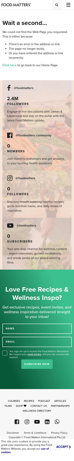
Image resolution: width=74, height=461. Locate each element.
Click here (9, 65)
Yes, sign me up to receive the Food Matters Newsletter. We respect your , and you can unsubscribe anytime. (39, 354)
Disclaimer (13, 432)
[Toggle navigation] (68, 5)
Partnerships (60, 406)
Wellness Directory (37, 410)
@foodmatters (24, 88)
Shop (21, 406)
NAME (10, 328)
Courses (14, 401)
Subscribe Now (37, 364)
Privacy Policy (59, 432)
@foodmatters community (34, 135)
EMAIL (10, 341)
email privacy (34, 354)
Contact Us (38, 406)
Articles (60, 401)
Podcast (44, 401)
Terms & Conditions (35, 432)
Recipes (29, 401)
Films (8, 406)
